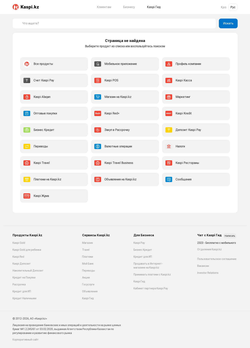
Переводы (88, 270)
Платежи (87, 256)
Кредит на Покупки (24, 277)
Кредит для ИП (22, 291)
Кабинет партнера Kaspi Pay (151, 288)
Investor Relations (207, 272)
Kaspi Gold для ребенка (27, 249)
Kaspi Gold (19, 242)
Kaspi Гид (88, 298)
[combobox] (117, 23)
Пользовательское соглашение (216, 258)
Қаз (223, 7)
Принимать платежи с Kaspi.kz (152, 274)
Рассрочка (19, 284)
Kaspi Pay (139, 242)
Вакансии (203, 265)
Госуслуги (88, 284)
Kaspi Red (18, 256)
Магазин (87, 242)
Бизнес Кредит (143, 249)
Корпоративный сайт (26, 339)
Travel (85, 249)
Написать (230, 236)
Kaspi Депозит (22, 263)
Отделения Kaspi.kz (209, 249)
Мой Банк (88, 263)
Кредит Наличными (24, 298)
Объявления (90, 291)
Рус (233, 7)
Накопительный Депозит (28, 270)
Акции (86, 277)
